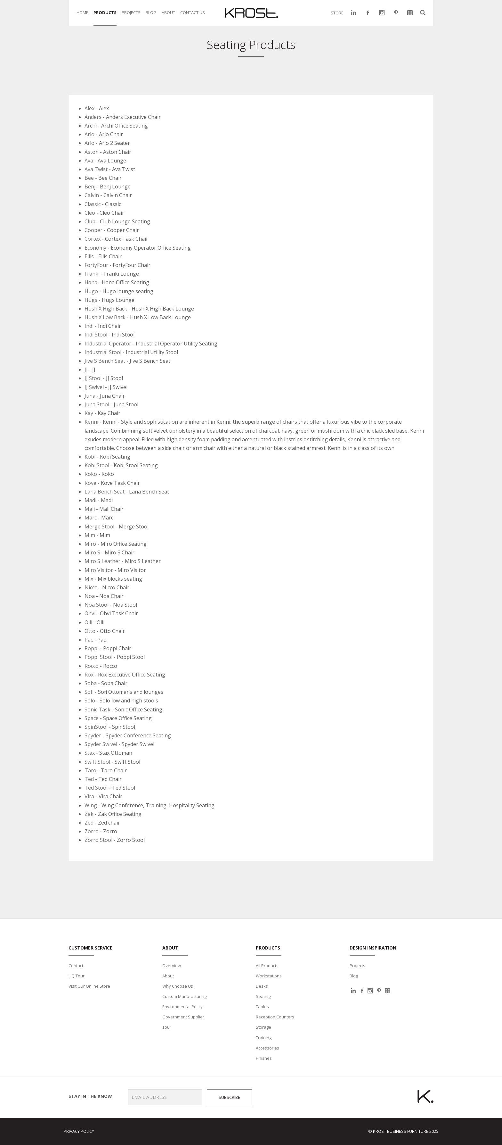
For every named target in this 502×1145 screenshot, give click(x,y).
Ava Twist (96, 169)
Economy (95, 247)
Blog (354, 976)
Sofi (89, 691)
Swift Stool (97, 761)
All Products (267, 965)
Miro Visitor (99, 570)
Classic (93, 204)
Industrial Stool (103, 352)
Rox (89, 674)
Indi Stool (96, 334)
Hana (91, 282)
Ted (89, 779)
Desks (262, 986)
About (168, 976)
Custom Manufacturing (184, 996)
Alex (89, 108)
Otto (90, 631)
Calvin (92, 195)
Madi (90, 500)
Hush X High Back (106, 308)
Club (90, 221)
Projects (357, 965)
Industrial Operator (108, 343)
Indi (89, 325)
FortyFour (96, 265)
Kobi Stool (97, 465)
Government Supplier (183, 1017)
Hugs (91, 299)
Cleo (90, 212)
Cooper (93, 230)
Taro (90, 770)
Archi (91, 125)
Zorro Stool (98, 839)
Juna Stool (97, 404)
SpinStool (96, 726)
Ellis (89, 256)
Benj (90, 186)
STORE (337, 13)
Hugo (91, 291)
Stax (90, 752)
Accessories (267, 1048)
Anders (93, 116)
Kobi (90, 456)
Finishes (264, 1058)
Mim (90, 535)
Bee (89, 177)
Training (263, 1038)
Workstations (269, 976)
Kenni (91, 421)
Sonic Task (97, 709)
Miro (90, 543)
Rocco (92, 665)
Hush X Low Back (105, 317)
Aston (92, 151)
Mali (90, 508)
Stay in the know (88, 1096)
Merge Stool (100, 526)
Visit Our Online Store (89, 986)
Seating (263, 996)
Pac (89, 639)
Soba (91, 683)
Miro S (92, 552)
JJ (86, 369)
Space (92, 718)
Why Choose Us (177, 986)
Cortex (93, 238)
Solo (90, 700)
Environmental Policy (182, 1006)
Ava (89, 160)
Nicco (91, 587)
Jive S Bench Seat (105, 360)
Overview (171, 965)
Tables (262, 1006)
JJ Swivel (94, 387)
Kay (89, 413)
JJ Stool (94, 378)
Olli (88, 622)
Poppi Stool (98, 656)
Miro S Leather (102, 561)
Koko (91, 473)
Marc (91, 517)
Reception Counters (275, 1017)
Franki (92, 273)
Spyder (93, 735)
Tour (166, 1027)
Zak (89, 813)
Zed (89, 822)
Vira (89, 796)
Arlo (89, 134)
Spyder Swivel (101, 744)
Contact (76, 965)
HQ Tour (77, 976)
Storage (263, 1027)
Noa (90, 596)
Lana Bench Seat (105, 491)
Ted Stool (96, 787)
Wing (91, 805)
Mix (89, 578)
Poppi (92, 648)
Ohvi (90, 613)
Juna (90, 395)
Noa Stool (97, 604)
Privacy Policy (79, 1131)
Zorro (92, 831)
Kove (90, 482)
